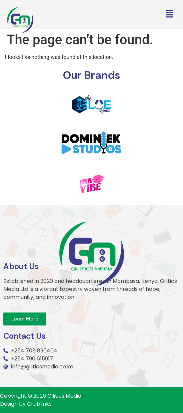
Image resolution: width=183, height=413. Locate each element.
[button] (169, 14)
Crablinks (39, 404)
